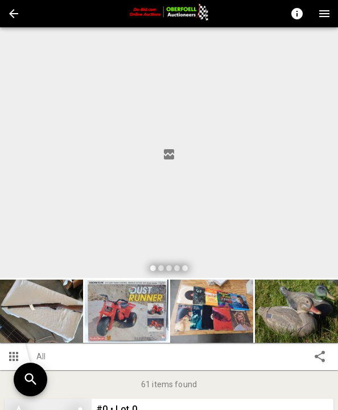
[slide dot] (153, 268)
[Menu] (324, 13)
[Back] (13, 13)
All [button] (41, 356)
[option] (169, 154)
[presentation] (169, 13)
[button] (13, 13)
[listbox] (169, 154)
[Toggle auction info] (297, 13)
